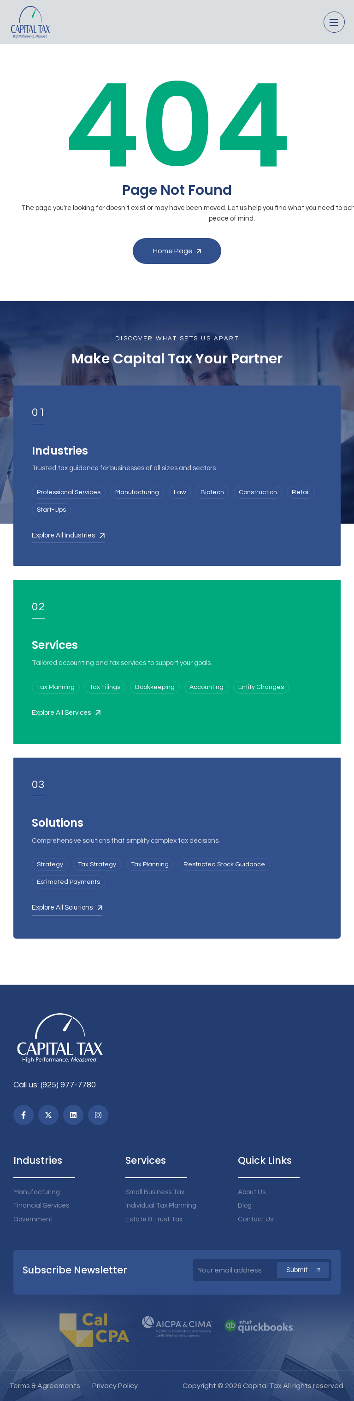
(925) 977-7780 (68, 1084)
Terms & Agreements (44, 1385)
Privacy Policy (115, 1385)
